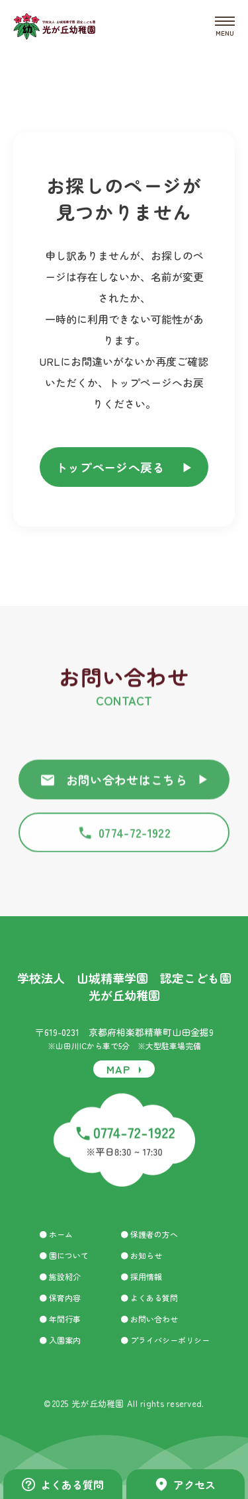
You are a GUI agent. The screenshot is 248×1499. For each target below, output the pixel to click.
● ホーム (56, 1234)
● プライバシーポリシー (165, 1340)
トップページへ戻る (124, 467)
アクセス (185, 1484)
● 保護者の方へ (149, 1234)
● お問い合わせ (149, 1319)
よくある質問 (63, 1484)
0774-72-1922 (124, 838)
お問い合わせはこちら (124, 785)
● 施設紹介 (60, 1277)
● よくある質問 (149, 1298)
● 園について (64, 1256)
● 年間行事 (60, 1319)
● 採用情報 (141, 1277)
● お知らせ (141, 1256)
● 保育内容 (60, 1298)
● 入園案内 (60, 1340)
